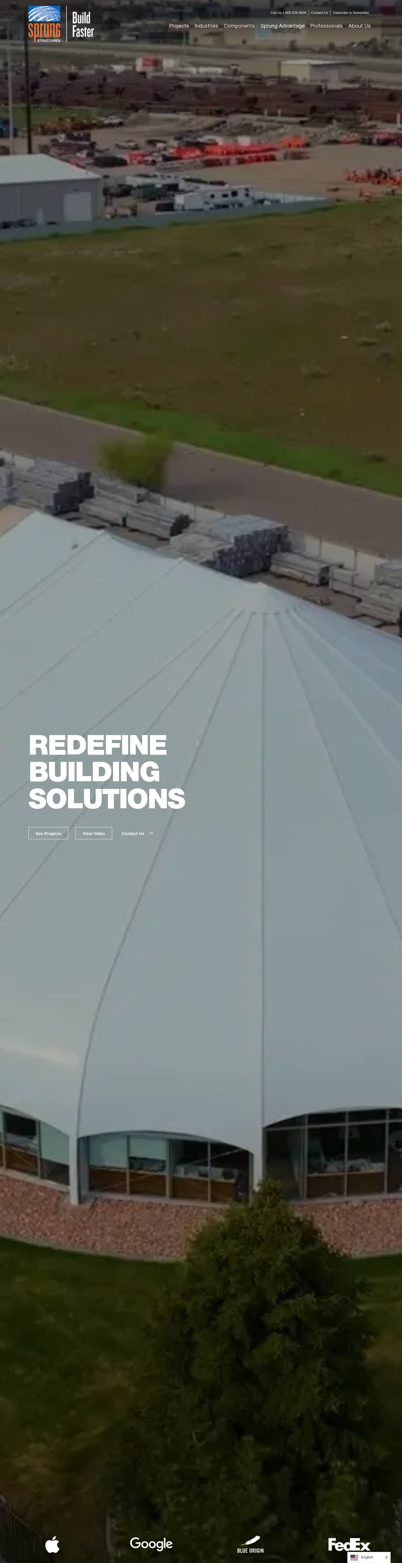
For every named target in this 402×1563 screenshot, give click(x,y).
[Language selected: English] (369, 1557)
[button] (206, 26)
